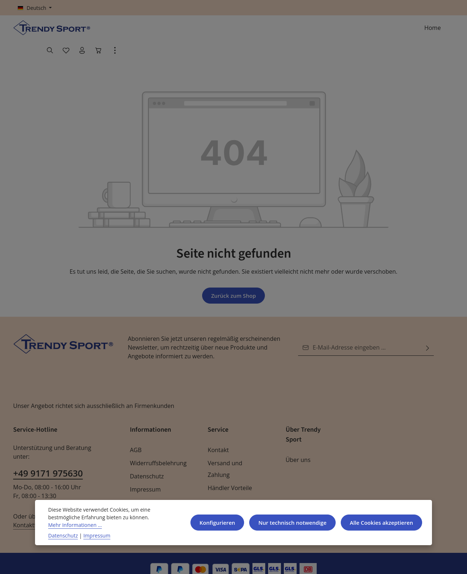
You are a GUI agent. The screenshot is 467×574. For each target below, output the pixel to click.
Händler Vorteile (228, 476)
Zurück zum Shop (233, 283)
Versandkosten (271, 562)
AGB (136, 438)
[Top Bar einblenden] (446, 31)
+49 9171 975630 (47, 452)
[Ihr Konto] (413, 31)
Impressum (144, 477)
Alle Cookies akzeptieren (379, 522)
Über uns (297, 447)
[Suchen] (381, 31)
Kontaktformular (78, 495)
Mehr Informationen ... (73, 525)
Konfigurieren (211, 522)
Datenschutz (146, 464)
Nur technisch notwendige (287, 522)
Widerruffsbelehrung (156, 451)
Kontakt (217, 438)
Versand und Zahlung (224, 457)
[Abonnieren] (427, 335)
